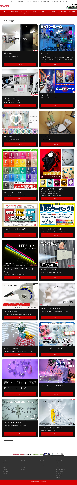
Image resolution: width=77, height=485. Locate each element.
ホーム (5, 11)
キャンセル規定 (6, 473)
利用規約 (53, 11)
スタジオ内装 (24, 457)
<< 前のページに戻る (9, 445)
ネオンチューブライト (60, 473)
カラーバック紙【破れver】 (44, 463)
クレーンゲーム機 (24, 463)
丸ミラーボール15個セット (61, 469)
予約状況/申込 (63, 13)
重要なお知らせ (14, 13)
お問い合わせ (72, 13)
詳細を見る (20, 65)
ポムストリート (24, 465)
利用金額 (33, 11)
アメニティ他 (24, 469)
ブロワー (58, 463)
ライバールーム (24, 462)
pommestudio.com (37, 481)
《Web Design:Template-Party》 (38, 482)
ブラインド (58, 467)
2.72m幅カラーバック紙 (44, 462)
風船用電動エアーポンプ (61, 475)
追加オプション (59, 457)
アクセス (43, 11)
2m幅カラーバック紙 (43, 460)
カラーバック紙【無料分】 (44, 465)
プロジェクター (59, 477)
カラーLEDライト (60, 460)
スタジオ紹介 (25, 13)
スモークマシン (59, 462)
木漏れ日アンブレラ (60, 465)
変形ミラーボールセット (61, 471)
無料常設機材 (24, 467)
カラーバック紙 (42, 457)
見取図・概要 (24, 460)
